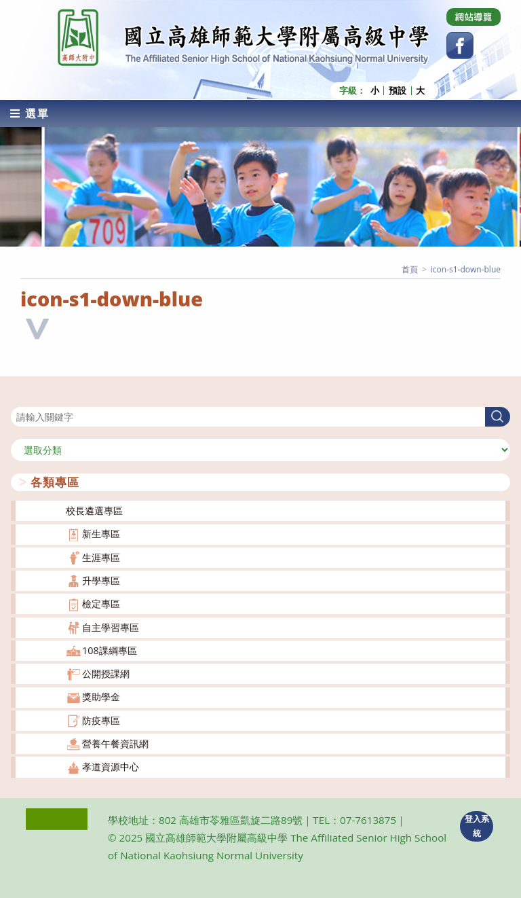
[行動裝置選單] (30, 113)
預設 (397, 90)
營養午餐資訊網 (115, 743)
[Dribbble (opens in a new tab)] (473, 17)
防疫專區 (101, 720)
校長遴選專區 (94, 510)
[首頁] (410, 269)
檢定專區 (101, 603)
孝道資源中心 (110, 766)
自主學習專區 (110, 627)
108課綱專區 (109, 650)
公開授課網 (106, 673)
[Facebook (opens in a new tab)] (460, 45)
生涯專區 (101, 557)
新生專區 (101, 533)
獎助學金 (101, 696)
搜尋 (20, 398)
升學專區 (101, 580)
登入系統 (477, 826)
